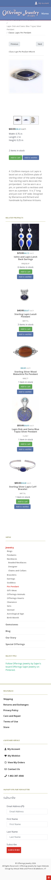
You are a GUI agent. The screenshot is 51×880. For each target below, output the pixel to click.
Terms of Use (10, 721)
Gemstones (12, 624)
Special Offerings (15, 644)
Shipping (8, 699)
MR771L (26, 321)
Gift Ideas (12, 590)
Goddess (11, 582)
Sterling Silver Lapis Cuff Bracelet (22, 488)
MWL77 (25, 378)
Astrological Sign (15, 613)
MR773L (23, 493)
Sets (9, 606)
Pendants (11, 555)
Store (6, 727)
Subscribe (12, 844)
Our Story (11, 637)
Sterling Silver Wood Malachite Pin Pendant (25, 372)
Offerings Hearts (15, 598)
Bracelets (11, 574)
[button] (44, 13)
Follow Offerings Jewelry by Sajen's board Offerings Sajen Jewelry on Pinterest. (23, 666)
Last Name (12, 831)
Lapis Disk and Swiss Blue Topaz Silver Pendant (25, 430)
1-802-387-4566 (13, 775)
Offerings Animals (16, 594)
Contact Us (11, 769)
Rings (9, 551)
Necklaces (12, 558)
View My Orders (14, 762)
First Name (12, 819)
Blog (8, 631)
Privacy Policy (10, 710)
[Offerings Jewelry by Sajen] (21, 14)
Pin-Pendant (13, 586)
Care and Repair (12, 715)
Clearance (12, 602)
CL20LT (25, 436)
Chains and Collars (17, 570)
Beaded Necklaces (17, 562)
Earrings (11, 578)
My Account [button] (42, 3)
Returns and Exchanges (16, 704)
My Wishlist (11, 755)
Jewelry (10, 547)
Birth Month (13, 617)
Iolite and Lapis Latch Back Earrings (25, 258)
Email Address (15, 806)
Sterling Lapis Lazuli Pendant (25, 315)
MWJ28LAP (25, 263)
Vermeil (10, 609)
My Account (11, 749)
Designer (12, 566)
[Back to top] (49, 878)
